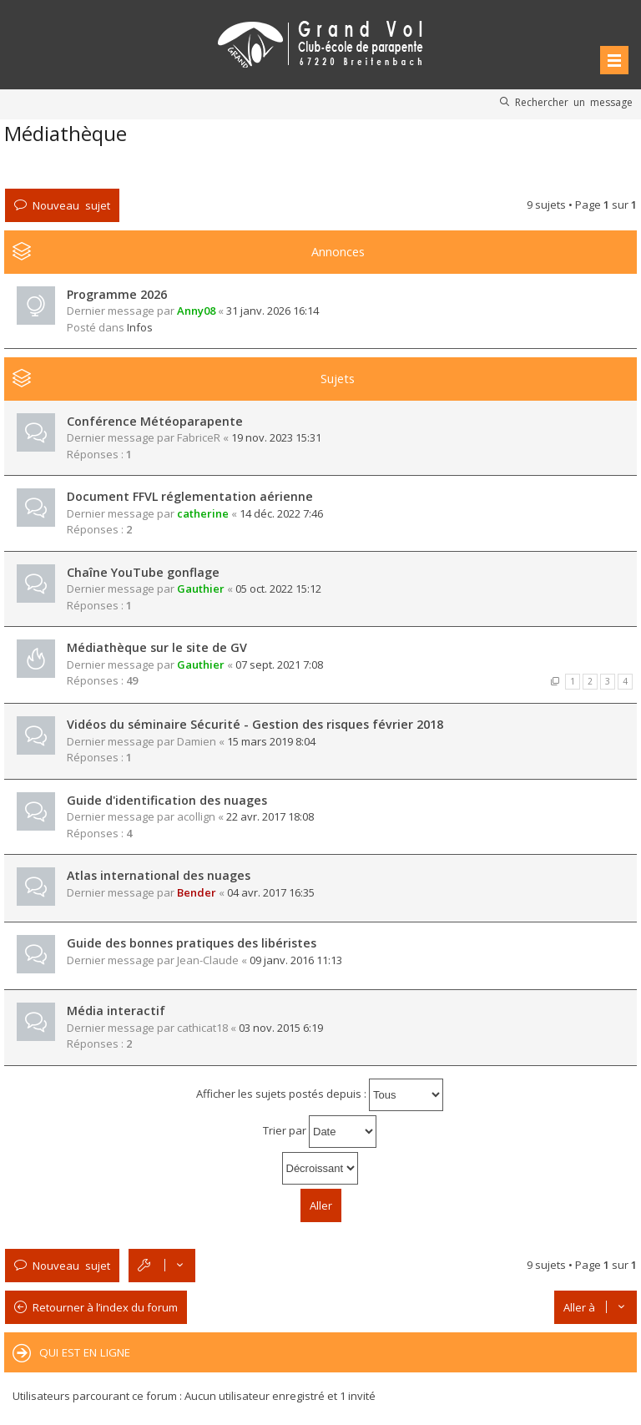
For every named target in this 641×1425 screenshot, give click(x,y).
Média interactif (116, 1010)
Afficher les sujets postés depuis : (319, 1095)
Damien (196, 741)
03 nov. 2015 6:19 (281, 1027)
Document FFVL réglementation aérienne (190, 496)
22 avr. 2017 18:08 (270, 816)
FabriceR (198, 437)
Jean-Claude (208, 960)
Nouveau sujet (71, 205)
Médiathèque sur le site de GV (157, 647)
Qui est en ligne (84, 1352)
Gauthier (201, 588)
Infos (140, 327)
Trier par (319, 1131)
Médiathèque (65, 133)
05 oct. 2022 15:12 (278, 588)
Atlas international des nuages (158, 875)
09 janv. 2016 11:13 (296, 960)
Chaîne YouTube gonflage (143, 572)
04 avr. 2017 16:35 (271, 892)
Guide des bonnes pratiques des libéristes (191, 943)
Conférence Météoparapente (155, 421)
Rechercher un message (574, 102)
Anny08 (196, 310)
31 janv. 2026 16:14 (272, 310)
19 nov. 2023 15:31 (276, 437)
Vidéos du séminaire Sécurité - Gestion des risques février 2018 (255, 724)
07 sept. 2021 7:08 (279, 664)
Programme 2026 (117, 294)
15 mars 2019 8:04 (271, 741)
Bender (196, 892)
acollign (196, 816)
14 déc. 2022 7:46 (281, 513)
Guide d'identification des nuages (167, 800)
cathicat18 (202, 1027)
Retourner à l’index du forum (105, 1307)
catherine (203, 513)
